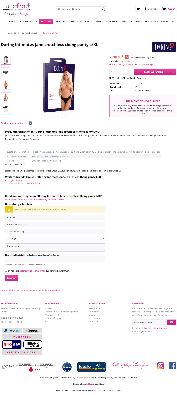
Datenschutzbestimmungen (32, 270)
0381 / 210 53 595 (12, 318)
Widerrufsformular (53, 318)
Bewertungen (23, 123)
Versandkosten (82, 378)
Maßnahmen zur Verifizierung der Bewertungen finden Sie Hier (34, 199)
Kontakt (48, 308)
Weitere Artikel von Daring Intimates (23, 183)
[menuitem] (81, 10)
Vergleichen (116, 78)
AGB (47, 321)
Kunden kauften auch (11, 290)
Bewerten (140, 78)
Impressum (93, 321)
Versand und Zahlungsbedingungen (61, 311)
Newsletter (93, 311)
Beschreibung (7, 123)
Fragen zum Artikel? (15, 180)
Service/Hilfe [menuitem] (167, 2)
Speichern (11, 278)
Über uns (92, 315)
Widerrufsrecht (52, 315)
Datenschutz (94, 318)
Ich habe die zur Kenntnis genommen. (39, 270)
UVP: (132, 57)
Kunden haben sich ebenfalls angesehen (41, 290)
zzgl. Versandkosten (126, 61)
